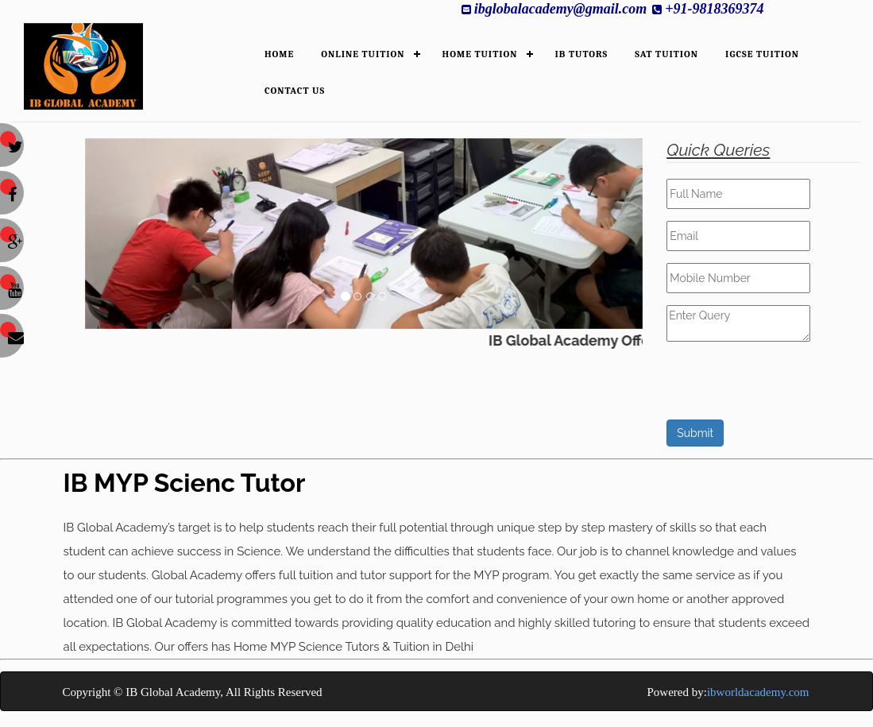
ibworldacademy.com (758, 692)
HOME (279, 54)
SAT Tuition (666, 54)
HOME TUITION (480, 54)
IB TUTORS (581, 54)
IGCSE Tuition (762, 54)
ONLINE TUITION (362, 54)
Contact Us (295, 90)
